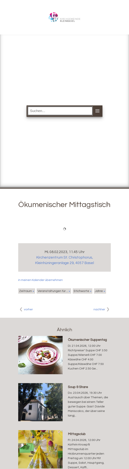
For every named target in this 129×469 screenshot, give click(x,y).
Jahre (99, 291)
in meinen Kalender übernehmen (40, 280)
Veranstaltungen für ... (53, 291)
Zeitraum (25, 291)
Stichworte (81, 291)
